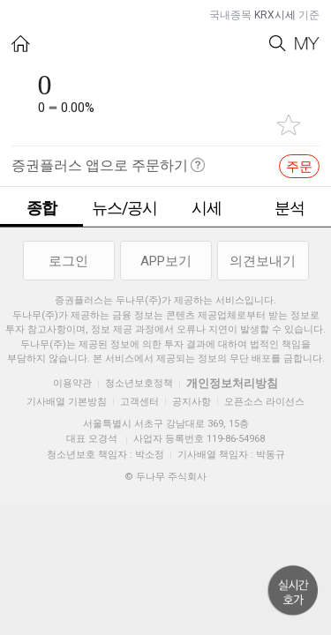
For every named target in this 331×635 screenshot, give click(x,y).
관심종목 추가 (288, 125)
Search (277, 43)
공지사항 (191, 401)
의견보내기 (262, 261)
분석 (290, 207)
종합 (41, 207)
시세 (207, 207)
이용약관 (72, 383)
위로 (293, 590)
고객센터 (139, 401)
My (307, 43)
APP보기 (166, 261)
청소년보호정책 (139, 383)
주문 (299, 167)
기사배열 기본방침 (66, 401)
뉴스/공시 (124, 207)
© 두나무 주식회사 (165, 476)
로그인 (68, 261)
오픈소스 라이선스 (264, 401)
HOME (20, 43)
